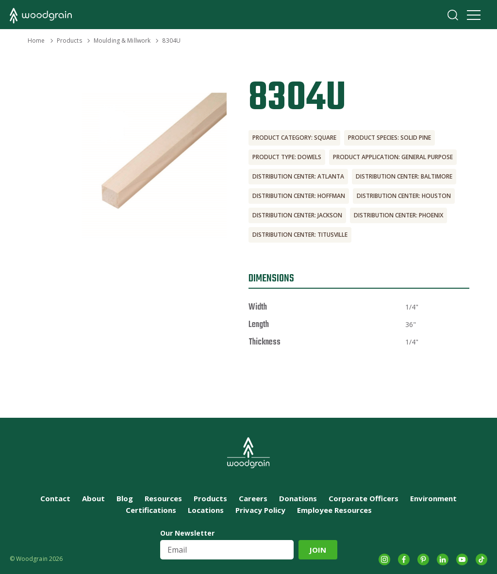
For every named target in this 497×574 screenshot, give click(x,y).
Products (69, 40)
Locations (206, 510)
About (93, 498)
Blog (124, 498)
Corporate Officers (363, 498)
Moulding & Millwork (122, 40)
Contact (55, 498)
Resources (163, 498)
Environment (433, 498)
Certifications (151, 510)
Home (36, 40)
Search (452, 15)
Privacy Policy (260, 510)
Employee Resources (334, 510)
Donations (298, 498)
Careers (253, 498)
